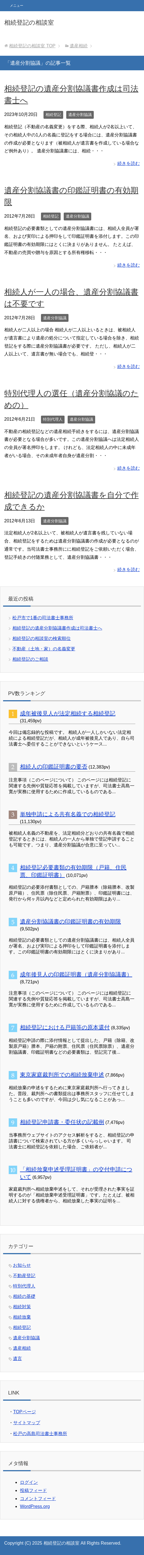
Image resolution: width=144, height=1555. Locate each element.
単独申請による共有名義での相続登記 (67, 814)
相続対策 (22, 1306)
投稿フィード (33, 1490)
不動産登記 (24, 1275)
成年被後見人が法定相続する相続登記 (67, 713)
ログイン (29, 1482)
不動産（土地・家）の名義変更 (43, 648)
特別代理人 (53, 419)
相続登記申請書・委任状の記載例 (62, 1122)
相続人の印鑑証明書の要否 (53, 766)
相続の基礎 (24, 1296)
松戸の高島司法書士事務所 (40, 1433)
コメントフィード (38, 1498)
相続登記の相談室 (29, 22)
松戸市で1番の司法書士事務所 (42, 617)
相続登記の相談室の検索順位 (41, 638)
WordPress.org (35, 1506)
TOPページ (24, 1411)
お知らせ (22, 1265)
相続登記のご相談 (30, 659)
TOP (32, 45)
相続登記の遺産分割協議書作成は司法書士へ (57, 628)
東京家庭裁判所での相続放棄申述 (62, 1075)
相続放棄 (22, 1317)
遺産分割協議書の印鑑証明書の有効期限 (70, 921)
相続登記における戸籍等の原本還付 (65, 1027)
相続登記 (53, 114)
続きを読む (128, 163)
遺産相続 (22, 1348)
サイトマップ (26, 1422)
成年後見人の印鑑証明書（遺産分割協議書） (76, 974)
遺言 (17, 1358)
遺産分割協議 (80, 114)
